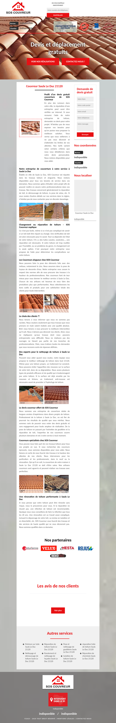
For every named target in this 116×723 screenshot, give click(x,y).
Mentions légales (65, 719)
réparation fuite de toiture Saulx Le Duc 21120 (88, 647)
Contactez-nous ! (75, 61)
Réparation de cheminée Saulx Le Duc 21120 (88, 656)
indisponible (26, 23)
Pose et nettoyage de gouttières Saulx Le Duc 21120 (69, 648)
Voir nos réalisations (43, 61)
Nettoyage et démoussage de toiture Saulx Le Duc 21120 (31, 657)
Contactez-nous (84, 719)
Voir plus (58, 610)
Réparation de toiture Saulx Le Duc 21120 (50, 647)
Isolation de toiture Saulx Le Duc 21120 (69, 658)
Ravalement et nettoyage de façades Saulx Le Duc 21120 (51, 657)
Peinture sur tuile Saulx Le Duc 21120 (32, 647)
